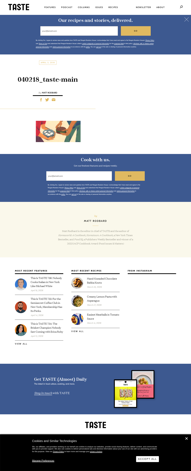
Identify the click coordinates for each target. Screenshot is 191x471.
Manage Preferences (43, 460)
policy (88, 47)
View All (21, 344)
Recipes (113, 7)
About (160, 7)
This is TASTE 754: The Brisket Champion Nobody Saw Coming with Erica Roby (47, 327)
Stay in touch (43, 393)
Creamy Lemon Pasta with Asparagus (102, 298)
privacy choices (96, 451)
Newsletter (143, 7)
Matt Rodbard (49, 92)
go (136, 31)
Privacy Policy (58, 451)
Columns (84, 7)
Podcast (67, 7)
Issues (99, 7)
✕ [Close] (186, 438)
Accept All (147, 459)
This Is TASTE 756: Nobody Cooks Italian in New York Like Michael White (46, 282)
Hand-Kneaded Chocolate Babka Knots (102, 280)
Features (50, 7)
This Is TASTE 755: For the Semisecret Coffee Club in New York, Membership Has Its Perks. (46, 305)
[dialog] (95, 452)
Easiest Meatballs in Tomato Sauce (103, 316)
